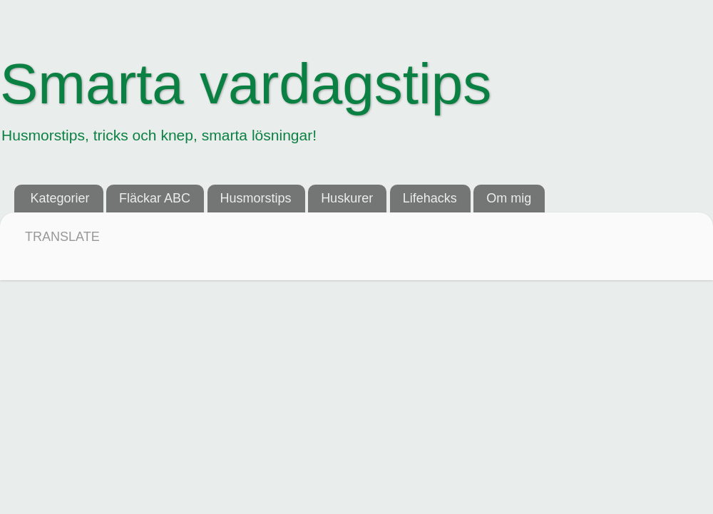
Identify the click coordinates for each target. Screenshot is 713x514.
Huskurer (347, 198)
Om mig (508, 198)
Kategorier (60, 198)
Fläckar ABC (154, 198)
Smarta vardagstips (245, 83)
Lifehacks (430, 198)
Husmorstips (256, 198)
